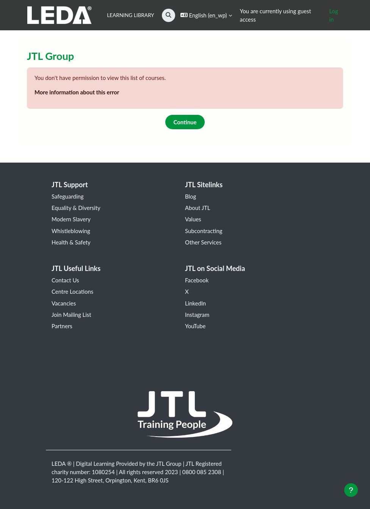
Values (193, 219)
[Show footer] (351, 490)
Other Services (203, 242)
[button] (168, 15)
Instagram (197, 314)
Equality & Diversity (76, 207)
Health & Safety (71, 242)
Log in (333, 15)
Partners (62, 326)
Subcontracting (203, 230)
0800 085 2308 (201, 471)
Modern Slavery (71, 219)
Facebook (197, 280)
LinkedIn (195, 303)
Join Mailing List (71, 314)
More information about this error (76, 92)
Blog (190, 196)
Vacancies (64, 303)
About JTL (197, 207)
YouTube (195, 326)
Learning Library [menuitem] (130, 15)
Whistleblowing (71, 230)
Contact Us (65, 280)
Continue (185, 122)
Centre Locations (72, 291)
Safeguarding (68, 196)
